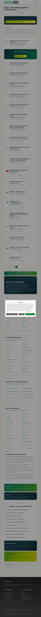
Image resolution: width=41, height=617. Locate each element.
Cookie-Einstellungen (12, 314)
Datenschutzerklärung (28, 310)
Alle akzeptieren (30, 314)
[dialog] (20, 308)
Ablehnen (22, 314)
